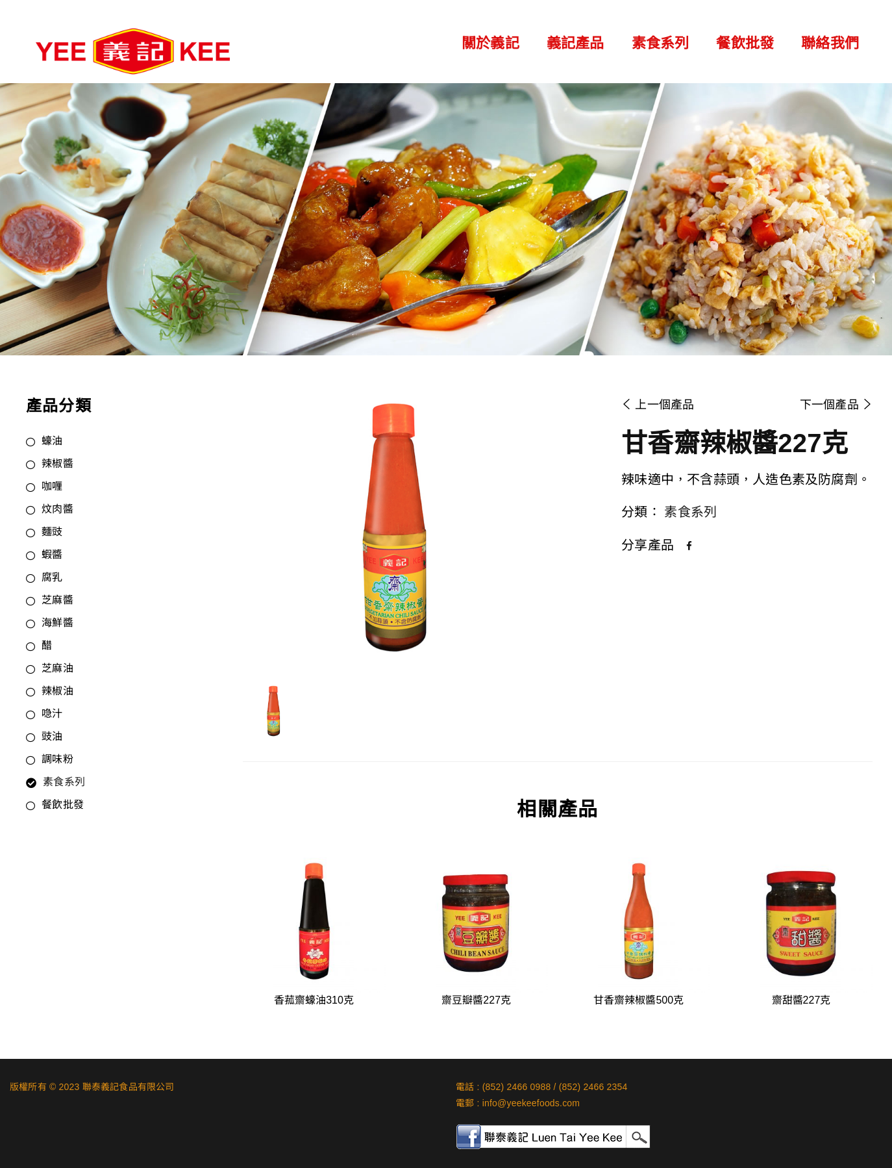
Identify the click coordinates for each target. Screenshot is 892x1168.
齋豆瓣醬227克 (476, 1000)
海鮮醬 (57, 623)
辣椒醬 (57, 464)
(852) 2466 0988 (516, 1087)
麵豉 (52, 532)
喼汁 (52, 714)
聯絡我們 (830, 43)
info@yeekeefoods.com (531, 1103)
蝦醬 (52, 555)
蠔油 (52, 442)
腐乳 (52, 578)
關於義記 (490, 43)
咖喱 (52, 487)
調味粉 (57, 760)
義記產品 (575, 43)
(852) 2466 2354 (593, 1087)
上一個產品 (657, 404)
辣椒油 (57, 692)
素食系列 (660, 43)
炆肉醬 (57, 510)
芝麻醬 (57, 601)
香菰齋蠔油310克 (314, 1000)
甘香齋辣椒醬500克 (638, 1000)
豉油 (52, 737)
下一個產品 (836, 404)
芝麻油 (57, 669)
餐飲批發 (745, 43)
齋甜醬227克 (801, 1000)
